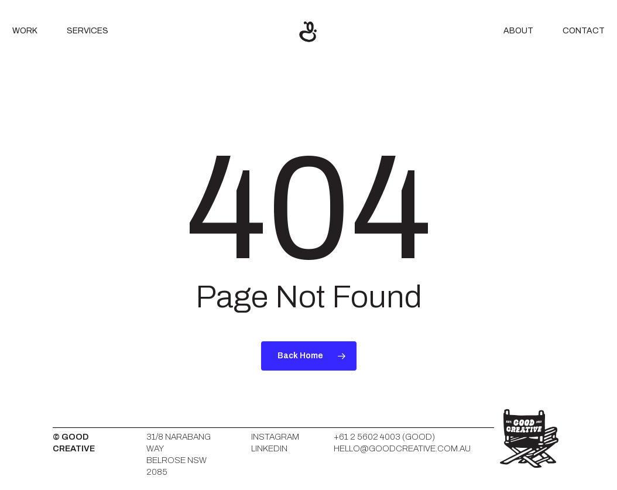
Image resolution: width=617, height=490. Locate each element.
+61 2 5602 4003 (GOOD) (384, 436)
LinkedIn (269, 448)
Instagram (275, 436)
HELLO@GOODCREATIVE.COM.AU (402, 448)
